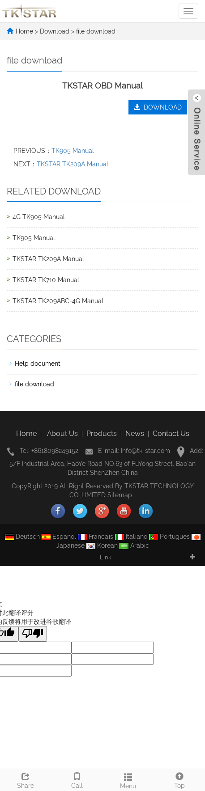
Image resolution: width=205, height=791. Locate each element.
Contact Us (171, 433)
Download (55, 31)
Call (77, 779)
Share (25, 779)
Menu (128, 780)
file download (94, 31)
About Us (62, 433)
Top (179, 779)
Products (101, 433)
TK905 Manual (72, 150)
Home (24, 31)
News (134, 433)
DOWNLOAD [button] (158, 107)
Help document (37, 363)
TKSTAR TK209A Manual (72, 164)
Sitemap (119, 495)
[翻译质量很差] (32, 634)
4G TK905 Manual (39, 216)
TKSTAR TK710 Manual (46, 279)
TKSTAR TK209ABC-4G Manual (58, 301)
